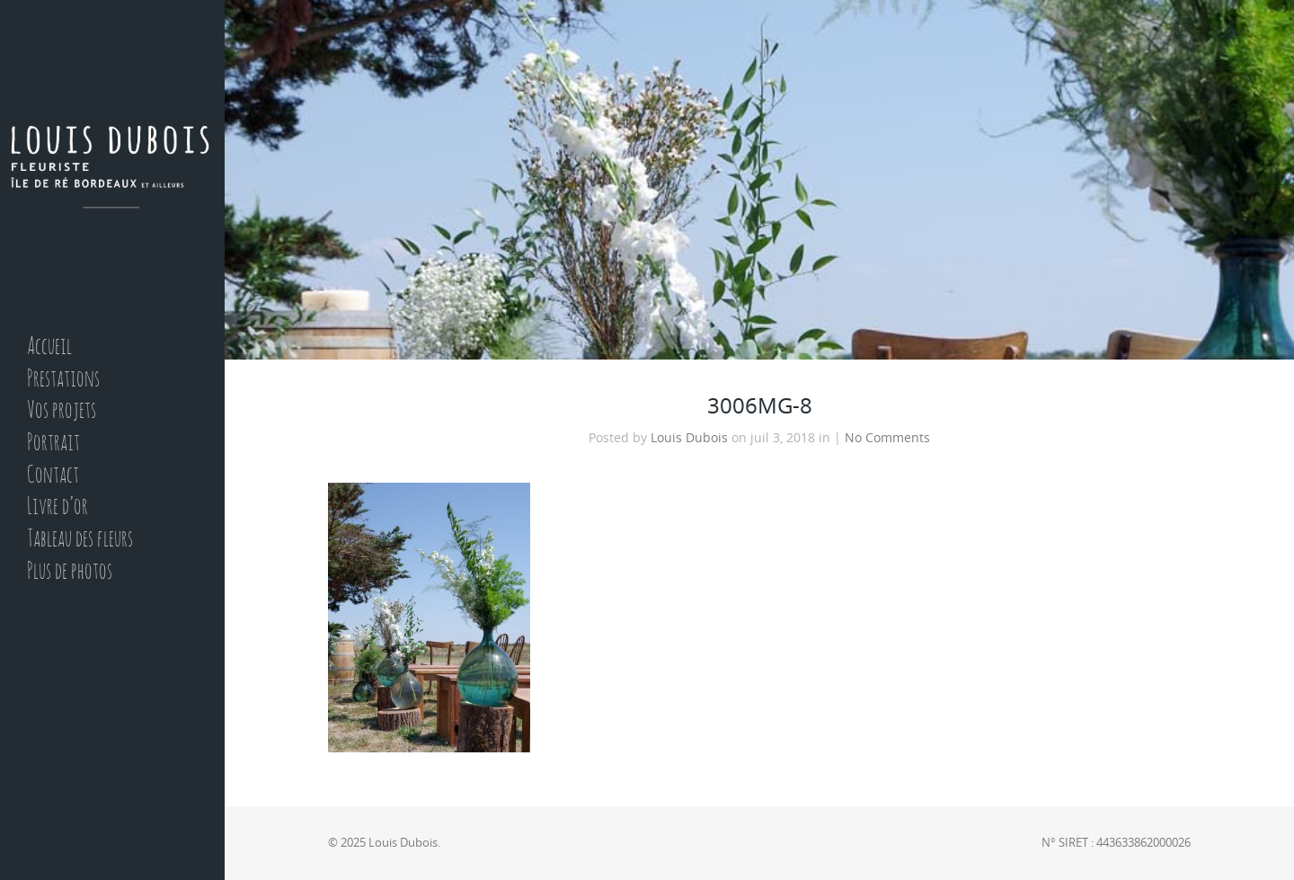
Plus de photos (69, 572)
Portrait (53, 443)
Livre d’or (57, 507)
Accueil (49, 347)
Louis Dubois (689, 438)
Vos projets (61, 411)
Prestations (63, 380)
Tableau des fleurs (80, 540)
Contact (53, 476)
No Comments (887, 438)
